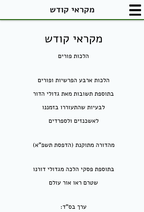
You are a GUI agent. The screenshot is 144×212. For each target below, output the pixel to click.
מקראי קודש (72, 9)
